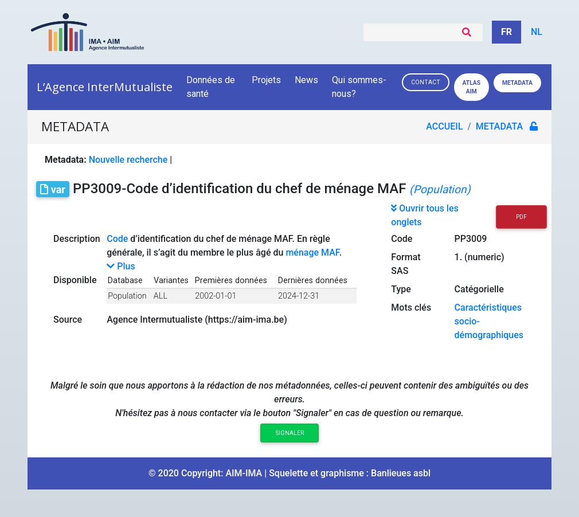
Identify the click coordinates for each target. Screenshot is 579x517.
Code (117, 238)
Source (67, 319)
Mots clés (411, 307)
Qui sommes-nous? (359, 87)
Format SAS (405, 264)
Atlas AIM (471, 87)
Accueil (444, 126)
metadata (499, 126)
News (306, 80)
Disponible (74, 280)
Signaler (290, 433)
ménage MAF (312, 252)
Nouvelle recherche (128, 159)
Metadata (517, 83)
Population (127, 296)
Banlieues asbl (401, 473)
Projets (266, 80)
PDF (521, 217)
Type (401, 289)
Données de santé (210, 87)
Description (76, 238)
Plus (121, 266)
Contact (425, 82)
